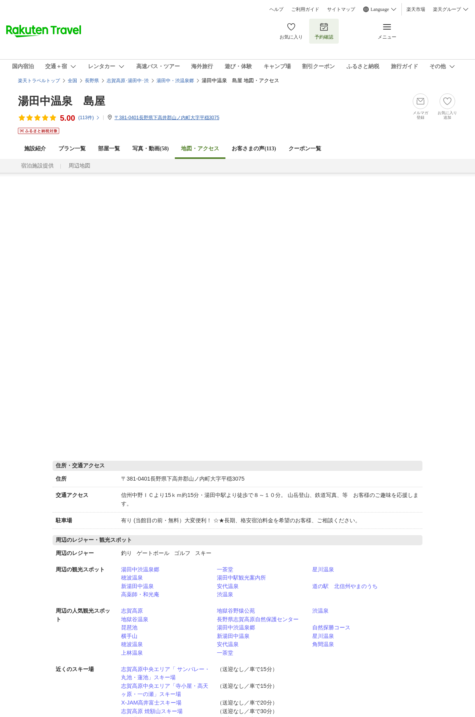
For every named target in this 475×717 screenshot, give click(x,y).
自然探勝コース (331, 627)
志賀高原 (132, 611)
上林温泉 (132, 653)
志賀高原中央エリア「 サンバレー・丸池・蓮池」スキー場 (165, 673)
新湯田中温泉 (137, 586)
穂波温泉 (132, 577)
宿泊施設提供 (37, 166)
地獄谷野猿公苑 (236, 611)
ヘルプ (276, 9)
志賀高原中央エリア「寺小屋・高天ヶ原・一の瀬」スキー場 (164, 690)
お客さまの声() (254, 149)
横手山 (129, 636)
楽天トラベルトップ (39, 80)
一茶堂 (225, 569)
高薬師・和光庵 (140, 594)
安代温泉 (228, 586)
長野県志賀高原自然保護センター (258, 619)
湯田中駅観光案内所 (241, 577)
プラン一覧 (72, 149)
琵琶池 (129, 627)
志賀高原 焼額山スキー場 (152, 711)
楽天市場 (415, 9)
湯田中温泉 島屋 (61, 101)
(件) (89, 117)
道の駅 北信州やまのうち (345, 586)
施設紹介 (35, 149)
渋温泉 (225, 594)
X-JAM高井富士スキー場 (151, 702)
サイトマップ (341, 9)
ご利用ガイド (305, 9)
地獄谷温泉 (134, 619)
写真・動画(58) (150, 149)
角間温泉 (323, 644)
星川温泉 (323, 569)
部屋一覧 (109, 149)
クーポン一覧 (305, 149)
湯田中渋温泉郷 (140, 569)
